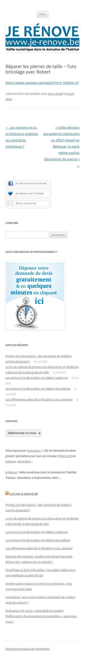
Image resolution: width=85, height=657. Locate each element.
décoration (24, 461)
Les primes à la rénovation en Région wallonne (36, 378)
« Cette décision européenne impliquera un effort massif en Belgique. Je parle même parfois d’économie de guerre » (61, 146)
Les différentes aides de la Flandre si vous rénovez (39, 399)
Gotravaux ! (34, 450)
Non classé (55, 94)
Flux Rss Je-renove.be (23, 494)
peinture (10, 461)
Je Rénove (11, 472)
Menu (42, 14)
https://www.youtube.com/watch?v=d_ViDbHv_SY (42, 83)
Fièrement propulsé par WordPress (27, 649)
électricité (66, 456)
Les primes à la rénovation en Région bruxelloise (37, 389)
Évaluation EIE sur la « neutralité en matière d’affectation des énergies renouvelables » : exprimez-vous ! (41, 616)
